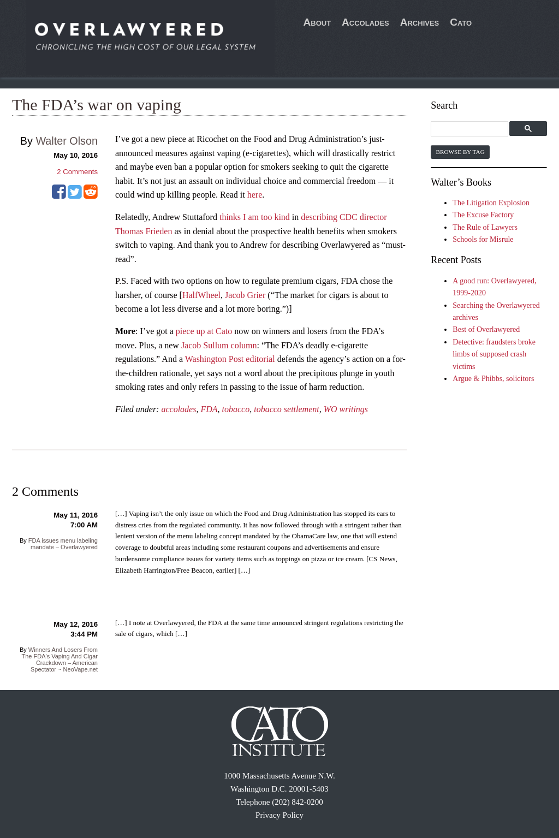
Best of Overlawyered (486, 329)
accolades (178, 409)
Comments (77, 172)
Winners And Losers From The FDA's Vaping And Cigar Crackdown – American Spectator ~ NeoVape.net (60, 659)
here (255, 194)
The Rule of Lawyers (485, 227)
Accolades (365, 22)
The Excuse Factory (483, 215)
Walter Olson (66, 141)
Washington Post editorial (230, 359)
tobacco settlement (286, 409)
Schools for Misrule (483, 239)
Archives (419, 22)
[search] (471, 129)
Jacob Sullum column (219, 345)
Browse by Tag (460, 151)
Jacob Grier (245, 295)
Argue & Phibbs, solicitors (493, 379)
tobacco (236, 409)
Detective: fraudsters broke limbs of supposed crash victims (494, 354)
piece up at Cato (204, 331)
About (317, 22)
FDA (208, 409)
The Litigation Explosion (491, 203)
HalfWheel (201, 295)
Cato (461, 22)
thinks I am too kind (254, 217)
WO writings (346, 409)
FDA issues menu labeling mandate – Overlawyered (63, 543)
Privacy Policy (279, 815)
